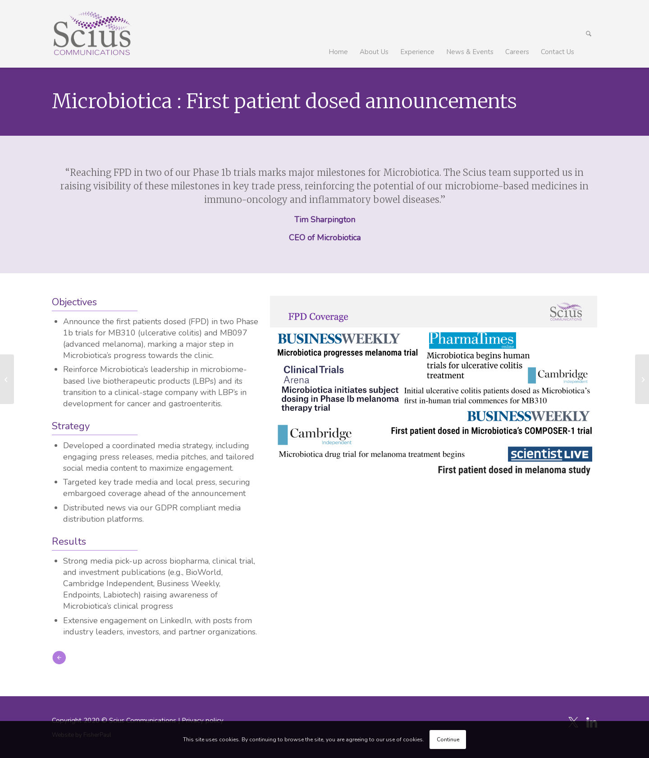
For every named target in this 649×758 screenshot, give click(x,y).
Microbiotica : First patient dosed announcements (284, 101)
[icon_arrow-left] (59, 657)
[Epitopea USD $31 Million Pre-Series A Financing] (7, 379)
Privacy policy (203, 720)
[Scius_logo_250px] (92, 34)
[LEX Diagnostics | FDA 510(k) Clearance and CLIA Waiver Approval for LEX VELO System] (642, 379)
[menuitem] (338, 34)
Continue (448, 739)
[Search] (588, 34)
